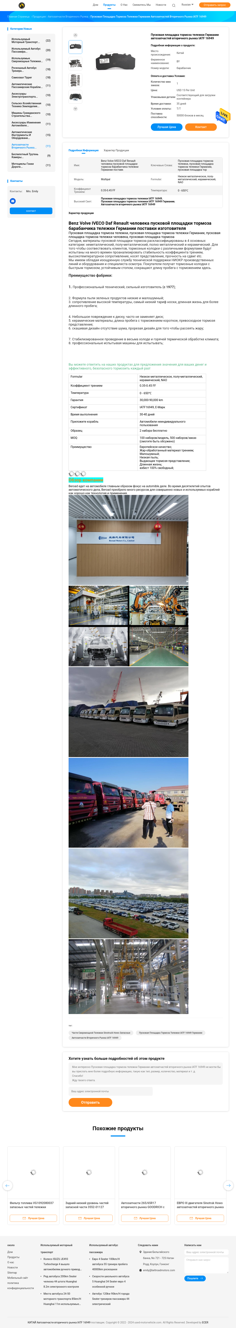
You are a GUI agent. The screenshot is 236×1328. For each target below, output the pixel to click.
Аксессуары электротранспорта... (31, 95)
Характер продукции (116, 150)
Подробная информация (84, 150)
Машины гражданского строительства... (31, 114)
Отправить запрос (215, 5)
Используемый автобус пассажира (103, 1249)
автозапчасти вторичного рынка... (31, 146)
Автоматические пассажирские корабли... (31, 86)
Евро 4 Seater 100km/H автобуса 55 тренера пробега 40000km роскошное (110, 1264)
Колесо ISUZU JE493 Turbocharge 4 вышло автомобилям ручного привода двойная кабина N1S (62, 1265)
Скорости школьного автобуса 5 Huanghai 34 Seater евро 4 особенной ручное (110, 1281)
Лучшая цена (166, 127)
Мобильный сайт (17, 1277)
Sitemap (12, 1272)
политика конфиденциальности (20, 1286)
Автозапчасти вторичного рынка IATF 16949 (95, 1038)
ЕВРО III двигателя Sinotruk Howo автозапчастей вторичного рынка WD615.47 (200, 1207)
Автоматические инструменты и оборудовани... (31, 135)
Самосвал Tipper (31, 77)
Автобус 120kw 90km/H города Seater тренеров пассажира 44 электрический (110, 1298)
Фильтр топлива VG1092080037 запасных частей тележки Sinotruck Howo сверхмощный (32, 1207)
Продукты (13, 1257)
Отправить (90, 1102)
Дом (10, 1252)
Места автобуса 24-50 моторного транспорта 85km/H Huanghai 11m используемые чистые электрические (62, 1299)
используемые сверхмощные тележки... (31, 60)
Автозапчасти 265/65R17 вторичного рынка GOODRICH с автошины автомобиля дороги (142, 1207)
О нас (10, 1262)
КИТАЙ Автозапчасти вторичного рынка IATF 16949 (59, 1322)
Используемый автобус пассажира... (31, 50)
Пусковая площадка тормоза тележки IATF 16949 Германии (170, 1033)
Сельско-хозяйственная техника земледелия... (31, 105)
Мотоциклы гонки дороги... (31, 165)
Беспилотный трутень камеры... (31, 156)
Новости (12, 1267)
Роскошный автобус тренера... (31, 69)
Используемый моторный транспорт (56, 1249)
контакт (31, 210)
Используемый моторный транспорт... (31, 41)
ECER (205, 1322)
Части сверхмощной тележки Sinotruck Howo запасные (101, 1033)
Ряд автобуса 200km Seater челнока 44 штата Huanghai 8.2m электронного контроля (61, 1281)
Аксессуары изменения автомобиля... (31, 124)
